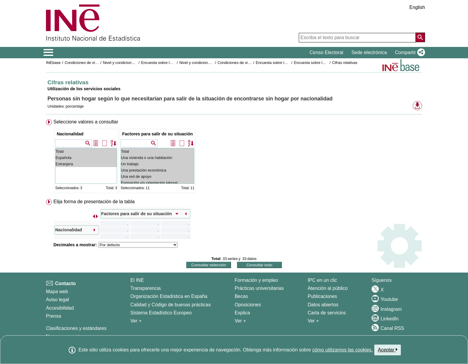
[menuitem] (234, 157)
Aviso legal (57, 299)
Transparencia (145, 288)
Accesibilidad (60, 308)
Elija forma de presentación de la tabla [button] (94, 201)
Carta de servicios (327, 312)
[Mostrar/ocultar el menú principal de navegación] (48, 52)
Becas (241, 296)
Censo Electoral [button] (326, 52)
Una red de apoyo (157, 176)
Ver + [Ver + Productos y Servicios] (313, 320)
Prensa (53, 316)
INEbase (53, 62)
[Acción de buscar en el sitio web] (420, 37)
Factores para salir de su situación (157, 133)
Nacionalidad (70, 133)
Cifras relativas (345, 62)
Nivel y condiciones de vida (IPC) (131, 62)
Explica (242, 312)
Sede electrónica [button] (369, 52)
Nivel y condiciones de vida (202, 62)
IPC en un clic (322, 280)
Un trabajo (157, 164)
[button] (408, 52)
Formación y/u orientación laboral (157, 183)
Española (86, 158)
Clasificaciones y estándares (76, 328)
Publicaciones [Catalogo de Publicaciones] (322, 296)
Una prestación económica (157, 170)
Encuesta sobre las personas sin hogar (174, 62)
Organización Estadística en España (168, 296)
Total (86, 151)
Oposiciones (248, 304)
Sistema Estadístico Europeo (161, 312)
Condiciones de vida (82, 62)
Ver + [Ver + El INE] (136, 320)
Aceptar (387, 349)
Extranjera (86, 164)
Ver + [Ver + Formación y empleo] (240, 320)
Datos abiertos (323, 304)
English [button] (417, 7)
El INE (137, 280)
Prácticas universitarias (259, 288)
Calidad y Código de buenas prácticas (170, 304)
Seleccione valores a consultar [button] (85, 121)
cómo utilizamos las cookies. (342, 349)
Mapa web (57, 291)
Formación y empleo (256, 280)
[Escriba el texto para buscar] (357, 37)
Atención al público (328, 288)
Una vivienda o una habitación (157, 158)
